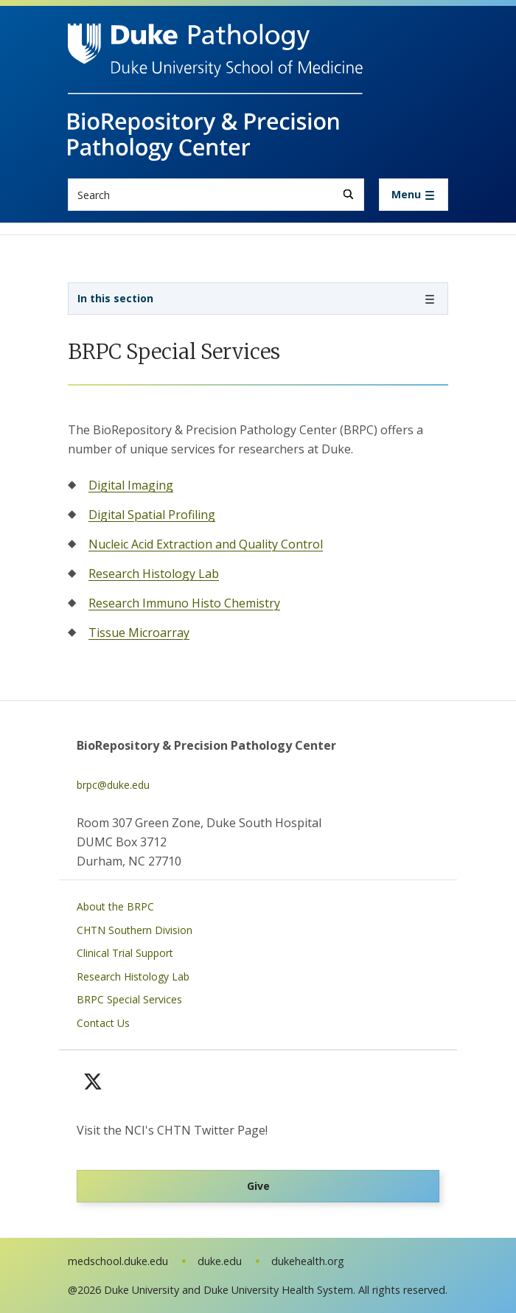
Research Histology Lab (153, 573)
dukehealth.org (307, 1261)
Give (258, 1186)
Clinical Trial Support (125, 953)
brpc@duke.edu (113, 785)
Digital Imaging (130, 485)
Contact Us (103, 1023)
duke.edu (220, 1261)
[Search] (348, 194)
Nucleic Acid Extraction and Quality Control (205, 544)
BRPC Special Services (129, 999)
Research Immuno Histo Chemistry (184, 603)
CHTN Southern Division (134, 930)
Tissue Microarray (138, 632)
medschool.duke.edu (118, 1261)
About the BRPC (115, 906)
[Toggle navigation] (413, 194)
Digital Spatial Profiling (151, 514)
